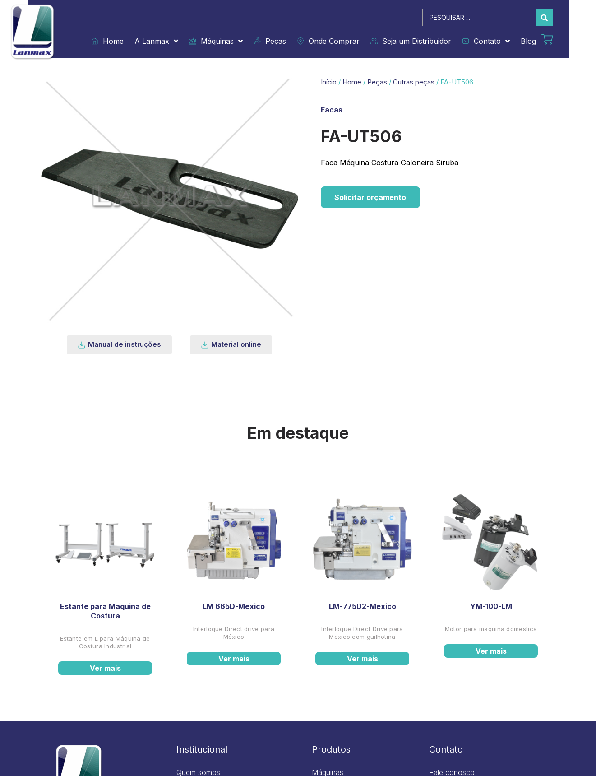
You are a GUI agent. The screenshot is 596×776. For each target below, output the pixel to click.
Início (329, 82)
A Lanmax (156, 41)
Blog (528, 41)
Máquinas (216, 41)
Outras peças (413, 82)
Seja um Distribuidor (410, 41)
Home (107, 41)
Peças (270, 41)
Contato (486, 41)
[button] (119, 344)
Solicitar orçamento (371, 197)
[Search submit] (544, 17)
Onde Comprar (328, 41)
